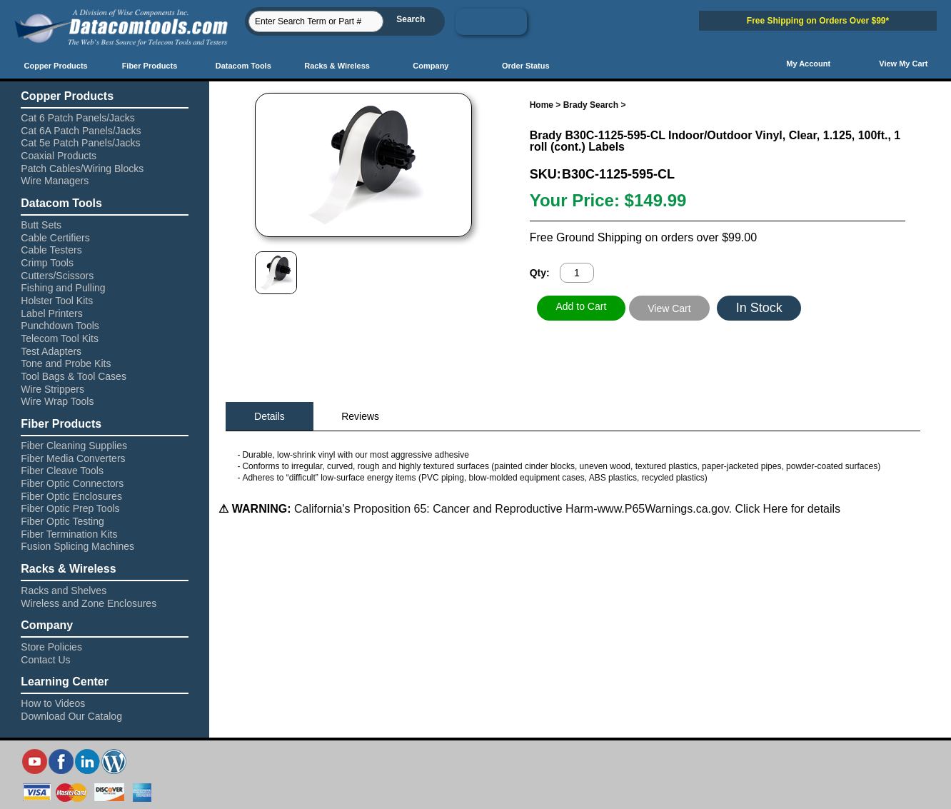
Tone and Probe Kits (66, 363)
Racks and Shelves (63, 590)
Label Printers (51, 313)
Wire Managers (55, 180)
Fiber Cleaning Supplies (74, 445)
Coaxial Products (58, 155)
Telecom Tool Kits (60, 338)
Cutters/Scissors (57, 275)
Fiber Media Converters (73, 458)
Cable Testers (51, 250)
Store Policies (51, 647)
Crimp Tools (47, 262)
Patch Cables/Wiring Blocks (82, 168)
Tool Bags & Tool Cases (73, 376)
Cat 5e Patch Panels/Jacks (80, 143)
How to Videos (53, 703)
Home (541, 105)
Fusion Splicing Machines (77, 546)
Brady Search (590, 105)
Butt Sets (41, 225)
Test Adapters (51, 351)
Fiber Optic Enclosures (71, 496)
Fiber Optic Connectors (72, 483)
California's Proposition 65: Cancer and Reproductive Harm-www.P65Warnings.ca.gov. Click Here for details (565, 509)
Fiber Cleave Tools (62, 470)
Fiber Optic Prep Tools (70, 508)
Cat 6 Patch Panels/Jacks (78, 118)
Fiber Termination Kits (69, 534)
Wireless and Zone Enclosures (88, 603)
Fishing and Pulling (63, 287)
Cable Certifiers (55, 237)
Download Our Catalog (71, 716)
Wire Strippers (52, 389)
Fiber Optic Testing (62, 521)
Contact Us (45, 659)
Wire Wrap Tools (57, 401)
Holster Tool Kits (57, 300)
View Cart (669, 308)
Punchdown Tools (60, 325)
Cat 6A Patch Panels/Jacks (81, 130)
